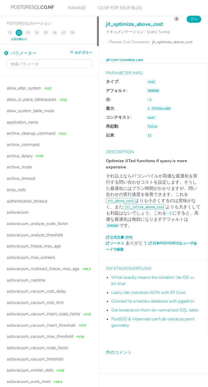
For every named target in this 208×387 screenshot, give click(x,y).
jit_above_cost (120, 201)
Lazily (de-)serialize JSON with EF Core (148, 293)
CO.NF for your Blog (120, 8)
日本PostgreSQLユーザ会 (174, 243)
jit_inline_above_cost (144, 207)
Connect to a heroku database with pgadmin (153, 301)
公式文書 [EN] (121, 237)
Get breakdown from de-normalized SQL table (154, 310)
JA (194, 18)
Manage (77, 8)
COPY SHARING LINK (124, 60)
